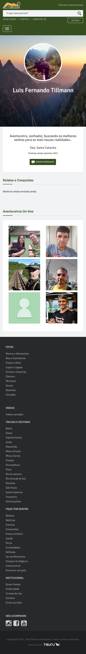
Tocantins (11, 496)
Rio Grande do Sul (16, 478)
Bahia (9, 428)
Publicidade (12, 589)
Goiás (9, 442)
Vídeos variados (14, 414)
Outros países (13, 501)
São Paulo (11, 487)
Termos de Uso (14, 593)
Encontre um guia (16, 570)
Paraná (10, 460)
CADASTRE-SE (39, 19)
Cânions (10, 376)
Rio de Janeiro (14, 474)
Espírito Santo (14, 437)
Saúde (9, 538)
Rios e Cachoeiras (16, 358)
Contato (10, 598)
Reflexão (10, 552)
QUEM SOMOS (9, 19)
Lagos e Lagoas (14, 367)
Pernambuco (13, 465)
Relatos (10, 515)
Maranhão (11, 446)
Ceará (9, 433)
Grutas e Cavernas (16, 372)
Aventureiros (13, 565)
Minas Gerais (13, 455)
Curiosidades (13, 547)
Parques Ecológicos (17, 561)
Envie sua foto (14, 602)
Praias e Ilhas (13, 362)
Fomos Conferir (14, 534)
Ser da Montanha (15, 556)
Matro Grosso (13, 451)
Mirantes (11, 381)
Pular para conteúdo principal (70, 5)
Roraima (10, 483)
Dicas (9, 543)
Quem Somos (13, 584)
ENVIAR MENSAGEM (43, 162)
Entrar (75, 21)
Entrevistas (12, 529)
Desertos (11, 390)
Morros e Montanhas (17, 353)
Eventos (10, 524)
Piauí (9, 469)
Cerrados (11, 394)
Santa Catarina (14, 492)
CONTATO (24, 19)
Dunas (9, 385)
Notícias (10, 520)
